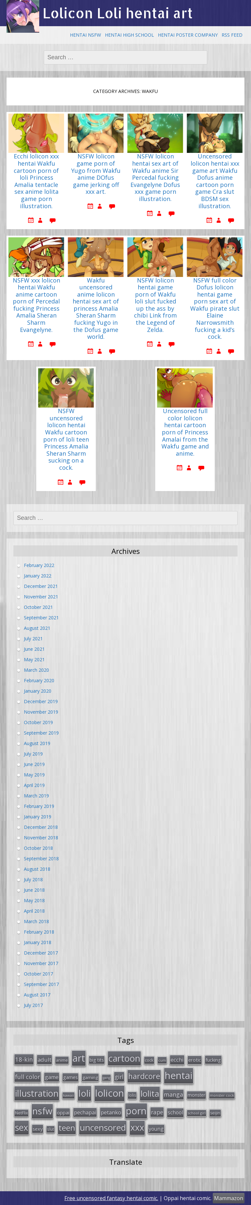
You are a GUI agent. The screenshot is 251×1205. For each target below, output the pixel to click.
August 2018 (37, 869)
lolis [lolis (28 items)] (132, 1095)
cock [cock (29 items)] (149, 1060)
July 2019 (33, 754)
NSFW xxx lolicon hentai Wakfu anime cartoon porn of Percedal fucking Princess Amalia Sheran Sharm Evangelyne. (36, 305)
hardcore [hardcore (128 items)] (144, 1076)
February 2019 (39, 806)
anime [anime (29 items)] (62, 1060)
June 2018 (34, 890)
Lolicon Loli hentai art (117, 13)
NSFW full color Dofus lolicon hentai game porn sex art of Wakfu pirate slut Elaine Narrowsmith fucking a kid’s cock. (215, 309)
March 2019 (36, 796)
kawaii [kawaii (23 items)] (68, 1095)
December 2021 (41, 586)
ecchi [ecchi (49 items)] (177, 1059)
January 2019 (37, 816)
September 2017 (41, 984)
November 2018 (41, 837)
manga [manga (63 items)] (173, 1094)
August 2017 (37, 995)
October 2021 (38, 607)
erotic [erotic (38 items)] (194, 1059)
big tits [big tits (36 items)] (97, 1060)
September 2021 (41, 617)
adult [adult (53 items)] (44, 1059)
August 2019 (37, 743)
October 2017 (38, 974)
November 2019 (41, 712)
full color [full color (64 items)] (27, 1077)
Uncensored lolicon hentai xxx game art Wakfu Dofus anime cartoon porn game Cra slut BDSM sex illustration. (215, 181)
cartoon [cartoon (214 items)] (124, 1058)
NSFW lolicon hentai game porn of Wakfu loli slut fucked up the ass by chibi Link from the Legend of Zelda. (155, 305)
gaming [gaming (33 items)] (90, 1077)
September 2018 (41, 858)
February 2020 (39, 680)
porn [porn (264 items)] (136, 1111)
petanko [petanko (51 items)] (111, 1112)
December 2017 (41, 953)
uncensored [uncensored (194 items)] (103, 1127)
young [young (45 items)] (156, 1128)
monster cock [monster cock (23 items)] (222, 1095)
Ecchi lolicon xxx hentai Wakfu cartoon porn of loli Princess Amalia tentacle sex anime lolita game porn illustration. (36, 181)
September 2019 (41, 733)
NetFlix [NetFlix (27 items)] (21, 1113)
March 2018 (36, 921)
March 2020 (36, 670)
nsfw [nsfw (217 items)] (42, 1111)
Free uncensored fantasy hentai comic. (111, 1198)
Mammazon (228, 1198)
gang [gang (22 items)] (106, 1077)
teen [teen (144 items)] (67, 1127)
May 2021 (34, 659)
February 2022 (39, 565)
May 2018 (34, 900)
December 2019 (41, 701)
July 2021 (33, 638)
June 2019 (34, 764)
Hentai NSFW (85, 35)
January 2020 (37, 691)
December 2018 (41, 827)
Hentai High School (129, 35)
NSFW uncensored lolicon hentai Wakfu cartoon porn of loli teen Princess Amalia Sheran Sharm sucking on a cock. (66, 439)
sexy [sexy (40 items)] (37, 1128)
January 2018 (37, 942)
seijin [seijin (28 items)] (215, 1113)
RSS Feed (232, 35)
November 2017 (41, 963)
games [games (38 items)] (70, 1077)
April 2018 (34, 911)
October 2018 (38, 848)
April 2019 (34, 785)
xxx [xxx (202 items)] (137, 1127)
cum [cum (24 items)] (162, 1060)
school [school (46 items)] (175, 1112)
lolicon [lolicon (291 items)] (109, 1093)
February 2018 (39, 932)
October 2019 (38, 722)
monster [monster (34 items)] (196, 1095)
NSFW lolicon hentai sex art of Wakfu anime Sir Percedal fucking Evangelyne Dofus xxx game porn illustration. (155, 178)
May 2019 (34, 775)
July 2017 (33, 1005)
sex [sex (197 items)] (21, 1127)
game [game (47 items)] (52, 1077)
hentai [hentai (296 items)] (178, 1075)
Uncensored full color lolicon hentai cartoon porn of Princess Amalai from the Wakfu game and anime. (185, 432)
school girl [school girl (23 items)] (197, 1112)
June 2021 (34, 649)
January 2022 (37, 576)
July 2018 (33, 879)
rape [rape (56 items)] (157, 1112)
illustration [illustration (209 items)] (37, 1093)
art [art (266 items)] (79, 1057)
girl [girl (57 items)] (119, 1077)
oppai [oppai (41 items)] (63, 1112)
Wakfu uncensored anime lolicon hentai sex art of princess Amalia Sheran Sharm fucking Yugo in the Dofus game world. (96, 309)
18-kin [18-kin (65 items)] (24, 1059)
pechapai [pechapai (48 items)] (85, 1112)
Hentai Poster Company (188, 35)
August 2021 (37, 628)
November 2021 (41, 596)
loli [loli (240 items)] (84, 1093)
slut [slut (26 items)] (50, 1129)
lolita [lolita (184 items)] (150, 1093)
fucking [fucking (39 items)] (213, 1059)
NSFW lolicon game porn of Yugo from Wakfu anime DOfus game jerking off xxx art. (96, 174)
